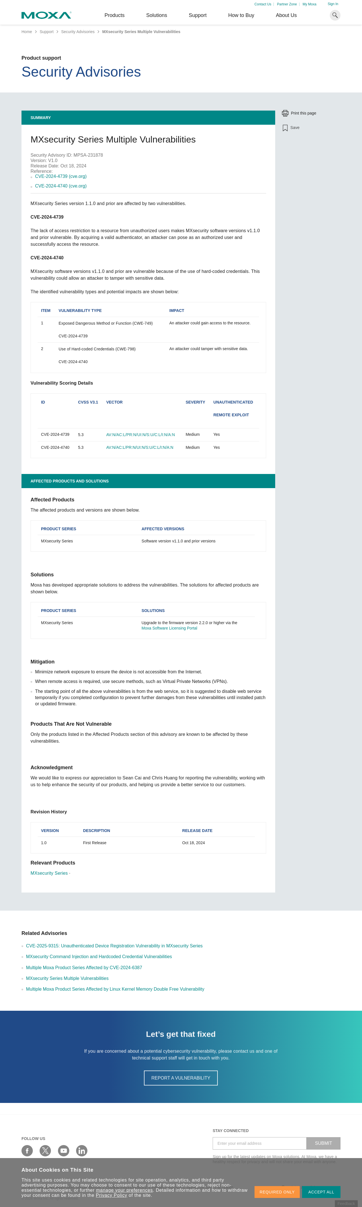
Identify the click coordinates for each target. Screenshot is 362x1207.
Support (197, 15)
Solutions (156, 15)
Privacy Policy (111, 1195)
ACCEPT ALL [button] (321, 1192)
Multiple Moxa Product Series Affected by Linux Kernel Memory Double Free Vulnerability (115, 989)
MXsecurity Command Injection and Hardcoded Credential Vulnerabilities (99, 956)
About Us (286, 15)
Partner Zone (287, 4)
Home (26, 31)
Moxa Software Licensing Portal (169, 628)
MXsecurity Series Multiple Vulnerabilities (67, 978)
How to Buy (241, 15)
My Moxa (309, 4)
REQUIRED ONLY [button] (277, 1192)
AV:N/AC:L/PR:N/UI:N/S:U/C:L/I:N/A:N (140, 434)
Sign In (333, 4)
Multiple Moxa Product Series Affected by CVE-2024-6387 (84, 967)
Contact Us (263, 4)
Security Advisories (77, 31)
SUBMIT (323, 1143)
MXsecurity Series (49, 873)
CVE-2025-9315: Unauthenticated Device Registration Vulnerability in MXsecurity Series (114, 945)
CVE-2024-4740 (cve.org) (61, 186)
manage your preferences (124, 1190)
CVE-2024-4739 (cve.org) (61, 176)
